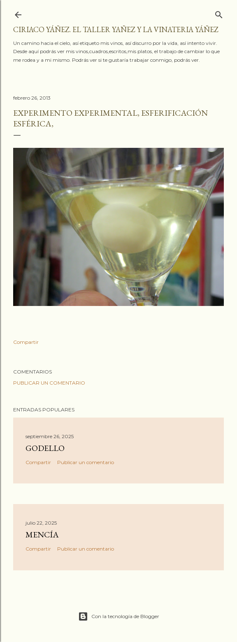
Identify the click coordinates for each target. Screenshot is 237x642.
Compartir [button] (26, 342)
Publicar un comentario (49, 383)
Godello (45, 448)
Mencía (42, 534)
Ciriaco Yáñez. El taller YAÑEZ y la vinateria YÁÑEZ (115, 29)
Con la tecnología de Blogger (118, 616)
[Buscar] (219, 13)
